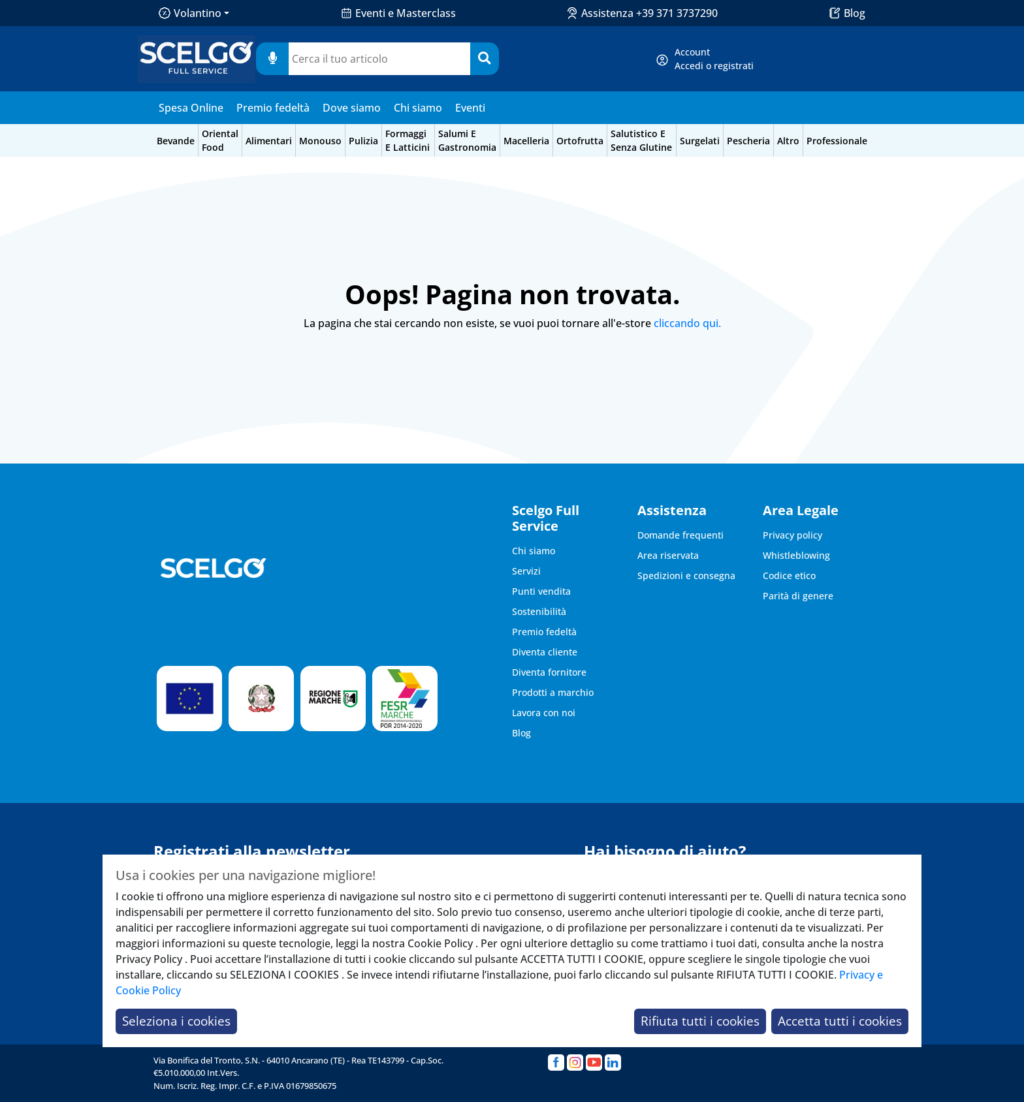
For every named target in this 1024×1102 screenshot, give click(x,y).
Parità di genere (798, 596)
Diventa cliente (544, 652)
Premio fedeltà (273, 108)
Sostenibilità (539, 611)
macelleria (526, 140)
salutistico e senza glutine (641, 140)
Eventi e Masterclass (405, 13)
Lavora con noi (543, 712)
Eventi (470, 108)
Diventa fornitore (549, 672)
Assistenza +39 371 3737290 (649, 13)
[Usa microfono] (272, 58)
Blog (854, 13)
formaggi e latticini (407, 140)
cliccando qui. (687, 323)
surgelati (700, 140)
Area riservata (668, 555)
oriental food (220, 140)
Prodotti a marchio (553, 692)
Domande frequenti (680, 535)
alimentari (269, 140)
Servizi (526, 571)
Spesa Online (191, 108)
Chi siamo (418, 108)
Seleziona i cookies (176, 1021)
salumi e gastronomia (467, 140)
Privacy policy (792, 535)
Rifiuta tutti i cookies (700, 1021)
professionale (837, 140)
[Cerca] (484, 58)
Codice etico (789, 575)
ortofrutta (579, 140)
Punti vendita (541, 591)
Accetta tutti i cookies (840, 1021)
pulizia (363, 140)
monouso (320, 140)
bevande (176, 140)
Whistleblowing (796, 555)
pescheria (748, 140)
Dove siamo (352, 108)
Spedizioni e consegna (686, 575)
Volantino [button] (190, 13)
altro (788, 140)
